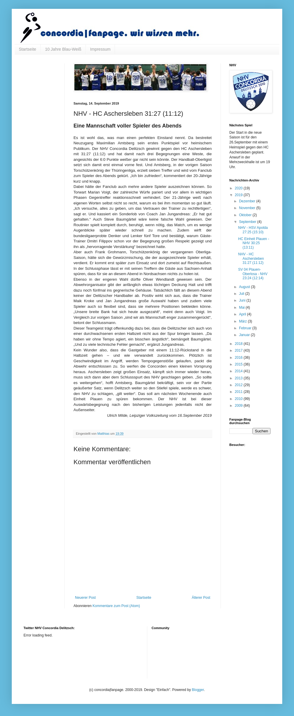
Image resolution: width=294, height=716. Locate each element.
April (243, 314)
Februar (245, 328)
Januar (245, 335)
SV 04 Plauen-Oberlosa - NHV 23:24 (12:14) (253, 273)
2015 (239, 364)
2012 (239, 385)
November (247, 208)
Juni (242, 300)
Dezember (247, 201)
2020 (239, 188)
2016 (239, 357)
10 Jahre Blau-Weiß (63, 49)
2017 (239, 350)
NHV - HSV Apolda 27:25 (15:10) (253, 230)
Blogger (198, 690)
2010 (239, 399)
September (248, 222)
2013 (239, 378)
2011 (239, 392)
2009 (239, 406)
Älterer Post (201, 598)
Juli (242, 294)
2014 (239, 371)
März (243, 321)
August (245, 287)
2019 (239, 195)
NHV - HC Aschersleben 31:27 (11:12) (251, 258)
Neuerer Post (85, 598)
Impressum (100, 49)
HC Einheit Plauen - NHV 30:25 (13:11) (253, 243)
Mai (242, 307)
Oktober (246, 215)
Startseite (27, 49)
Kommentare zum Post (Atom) (116, 606)
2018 (239, 344)
